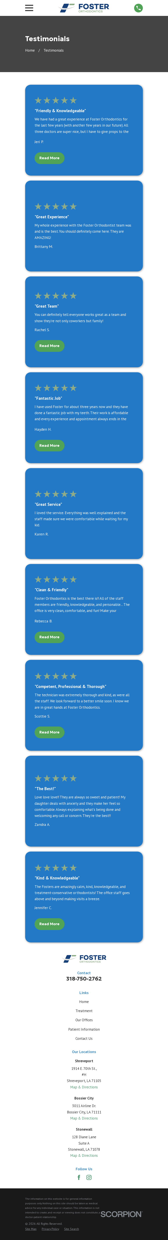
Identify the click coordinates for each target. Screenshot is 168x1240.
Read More (49, 158)
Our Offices (84, 1020)
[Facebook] (78, 1177)
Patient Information (84, 1029)
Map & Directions (84, 1087)
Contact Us (84, 1038)
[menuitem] (31, 1229)
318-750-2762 (84, 978)
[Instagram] (88, 1177)
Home (84, 1001)
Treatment (84, 1010)
